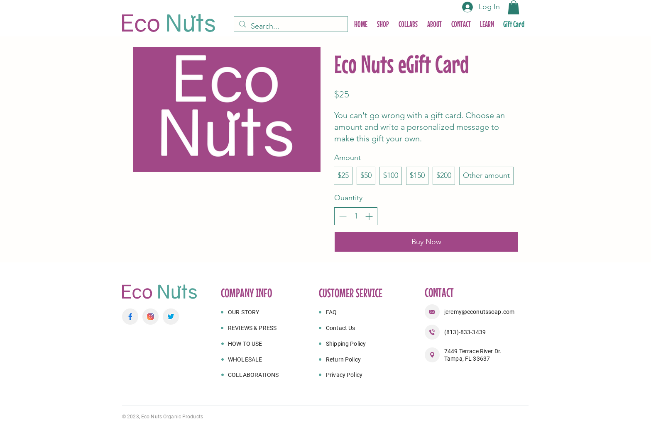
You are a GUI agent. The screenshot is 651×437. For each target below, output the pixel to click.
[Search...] (290, 26)
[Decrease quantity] (342, 216)
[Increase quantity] (368, 216)
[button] (513, 7)
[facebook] (130, 316)
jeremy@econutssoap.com (479, 311)
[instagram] (150, 316)
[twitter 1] (171, 316)
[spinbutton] (355, 216)
